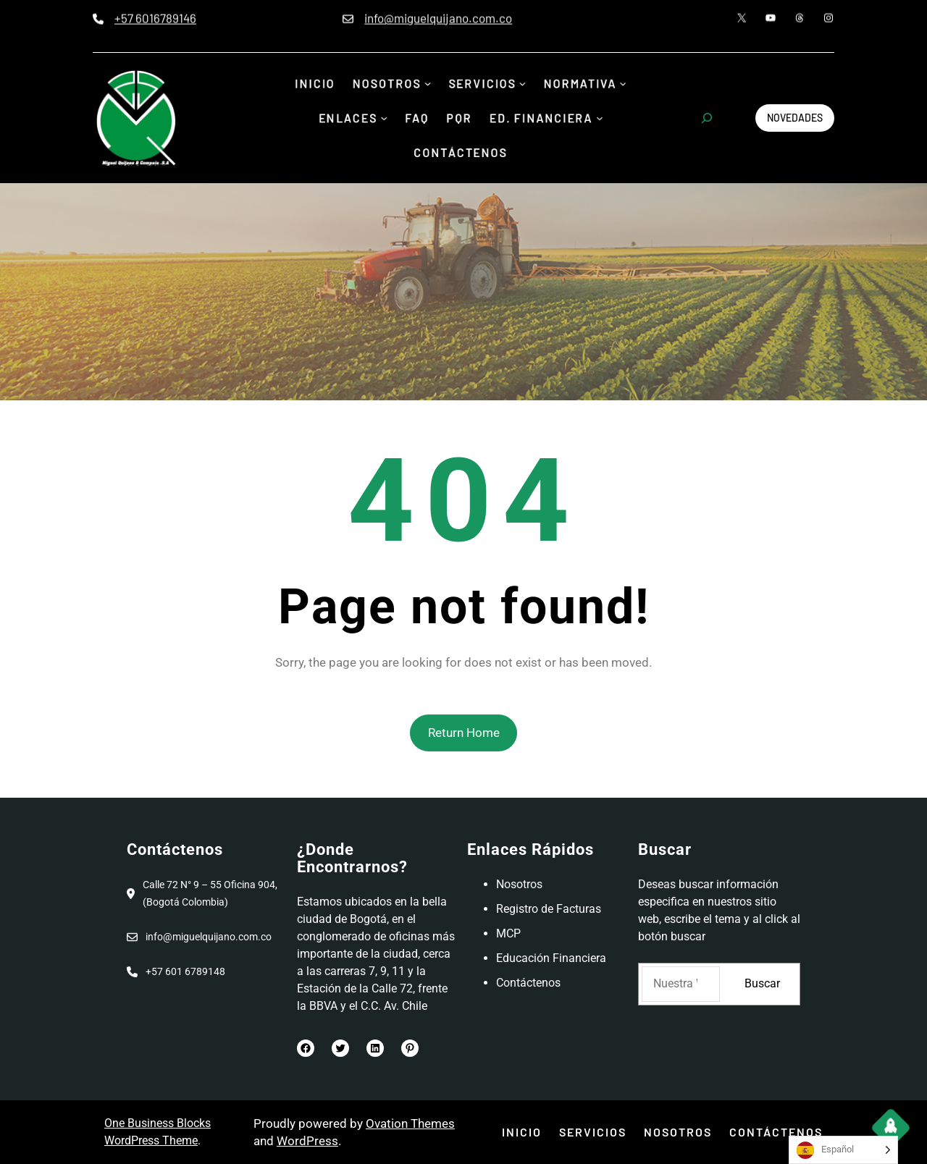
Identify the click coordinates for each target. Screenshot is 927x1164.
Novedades (795, 117)
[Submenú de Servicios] (525, 85)
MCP (508, 933)
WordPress (307, 1141)
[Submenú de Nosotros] (426, 85)
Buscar (762, 983)
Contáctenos (528, 983)
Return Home (464, 732)
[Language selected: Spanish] (843, 1150)
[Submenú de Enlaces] (381, 117)
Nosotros (519, 884)
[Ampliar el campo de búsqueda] (707, 118)
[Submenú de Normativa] (630, 85)
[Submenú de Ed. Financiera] (605, 117)
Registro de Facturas (548, 909)
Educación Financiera (551, 958)
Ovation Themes (410, 1123)
